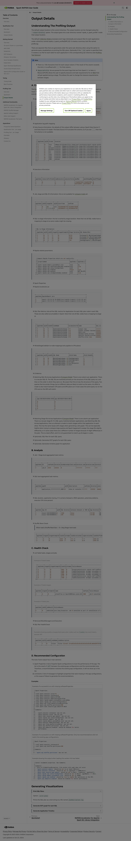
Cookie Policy (88, 99)
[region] (66, 100)
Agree (89, 110)
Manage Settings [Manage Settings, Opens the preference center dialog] (47, 110)
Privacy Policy (76, 99)
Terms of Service (71, 101)
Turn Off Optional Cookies (74, 110)
